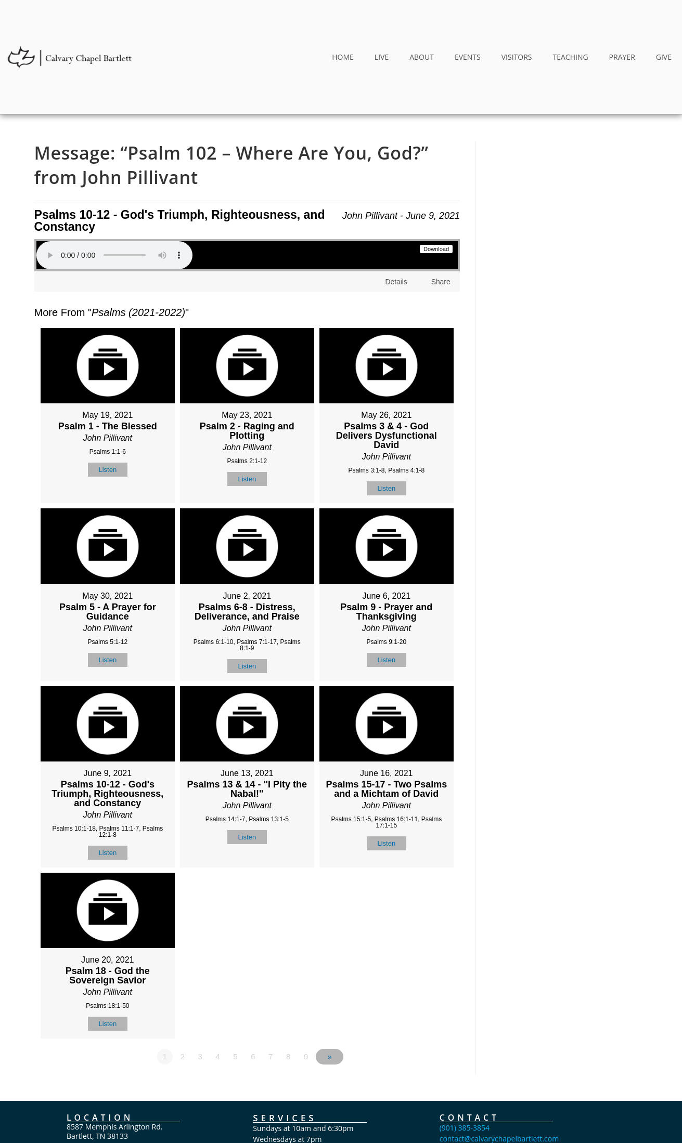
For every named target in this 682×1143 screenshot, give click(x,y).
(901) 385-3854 (465, 1128)
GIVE (664, 57)
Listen (107, 470)
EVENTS (468, 57)
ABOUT (421, 57)
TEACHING (570, 57)
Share (440, 281)
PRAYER (622, 57)
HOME (343, 57)
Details (397, 281)
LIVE (382, 57)
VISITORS (516, 57)
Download (436, 249)
